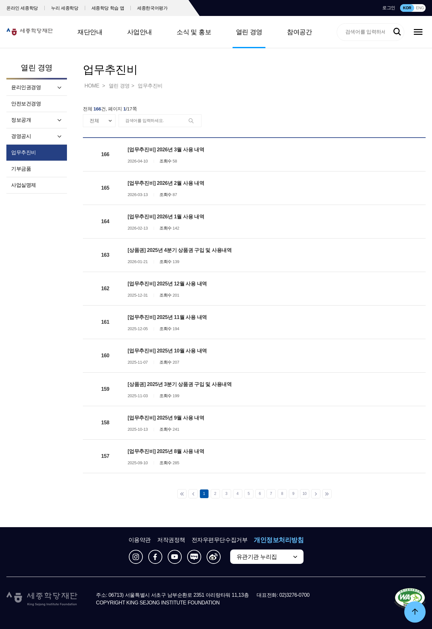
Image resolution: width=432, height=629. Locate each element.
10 (305, 493)
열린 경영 (249, 31)
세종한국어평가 (152, 8)
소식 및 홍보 (194, 31)
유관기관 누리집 (257, 557)
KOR (407, 8)
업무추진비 (23, 152)
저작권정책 (171, 540)
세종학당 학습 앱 (108, 8)
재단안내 (89, 31)
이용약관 (139, 540)
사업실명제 (23, 185)
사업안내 (139, 31)
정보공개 (21, 120)
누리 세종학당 (64, 8)
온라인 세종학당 (22, 8)
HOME (92, 85)
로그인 (388, 7)
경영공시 (21, 136)
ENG (420, 8)
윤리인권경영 (26, 87)
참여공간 (299, 31)
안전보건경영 (26, 103)
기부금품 (21, 168)
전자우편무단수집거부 (220, 540)
